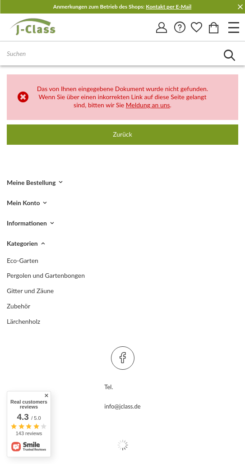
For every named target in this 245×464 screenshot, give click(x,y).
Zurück (122, 134)
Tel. (108, 386)
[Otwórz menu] (233, 27)
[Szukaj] (229, 55)
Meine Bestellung (31, 182)
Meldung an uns (148, 105)
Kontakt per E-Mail (168, 6)
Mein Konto (23, 203)
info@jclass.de (122, 406)
